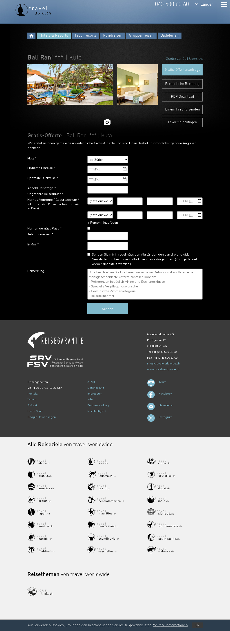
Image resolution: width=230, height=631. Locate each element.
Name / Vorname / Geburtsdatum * (53, 200)
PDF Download (182, 97)
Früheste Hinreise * (41, 168)
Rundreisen (112, 36)
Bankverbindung (98, 405)
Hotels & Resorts (53, 36)
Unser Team (35, 411)
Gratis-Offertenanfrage (182, 70)
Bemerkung (35, 271)
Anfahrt (32, 405)
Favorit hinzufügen (182, 122)
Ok (197, 625)
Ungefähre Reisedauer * (45, 194)
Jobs (90, 399)
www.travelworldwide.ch (163, 369)
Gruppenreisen (141, 36)
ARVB (91, 382)
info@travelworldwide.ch (163, 363)
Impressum (94, 393)
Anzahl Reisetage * (41, 188)
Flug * (31, 158)
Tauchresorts (86, 36)
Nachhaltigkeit (96, 411)
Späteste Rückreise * (42, 178)
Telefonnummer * (40, 234)
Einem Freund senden (182, 109)
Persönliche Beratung (182, 84)
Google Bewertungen (41, 417)
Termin (31, 399)
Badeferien (169, 36)
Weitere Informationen (170, 625)
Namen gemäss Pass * (44, 228)
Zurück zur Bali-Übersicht (184, 59)
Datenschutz (95, 387)
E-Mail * (33, 244)
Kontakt (32, 393)
